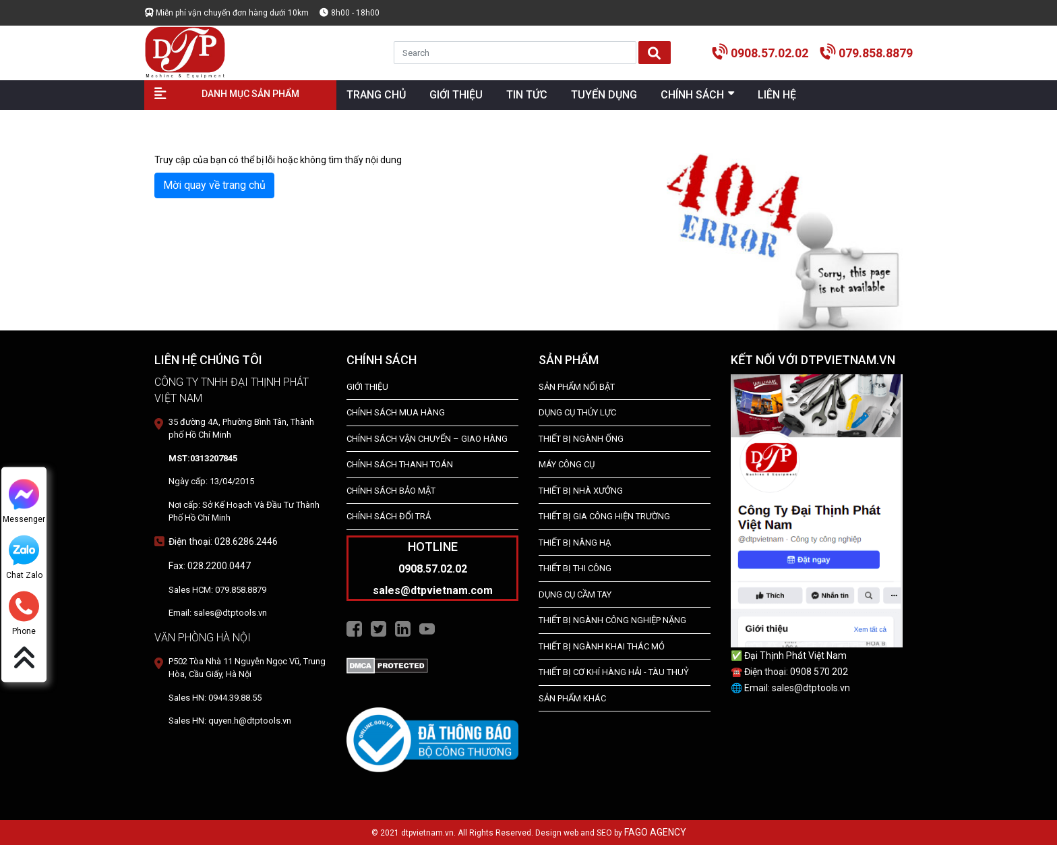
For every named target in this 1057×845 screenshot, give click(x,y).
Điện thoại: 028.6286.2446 (223, 541)
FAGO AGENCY (655, 832)
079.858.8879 (876, 53)
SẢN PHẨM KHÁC (572, 698)
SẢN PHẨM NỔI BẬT (577, 387)
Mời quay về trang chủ (214, 185)
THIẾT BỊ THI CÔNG (575, 568)
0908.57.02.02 (769, 53)
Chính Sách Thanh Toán (399, 464)
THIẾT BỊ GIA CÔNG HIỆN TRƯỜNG (604, 516)
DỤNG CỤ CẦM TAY (575, 594)
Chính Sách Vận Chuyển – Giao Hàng (427, 439)
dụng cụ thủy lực (577, 412)
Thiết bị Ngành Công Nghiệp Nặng (612, 620)
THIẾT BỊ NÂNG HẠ (575, 542)
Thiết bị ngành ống (581, 439)
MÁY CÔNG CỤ (567, 464)
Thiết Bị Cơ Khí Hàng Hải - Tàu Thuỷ (614, 672)
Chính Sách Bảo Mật (390, 491)
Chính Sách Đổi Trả (388, 516)
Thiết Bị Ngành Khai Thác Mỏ (602, 646)
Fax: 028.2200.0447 (210, 565)
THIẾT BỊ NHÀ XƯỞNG (581, 491)
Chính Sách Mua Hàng (395, 412)
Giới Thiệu (367, 387)
